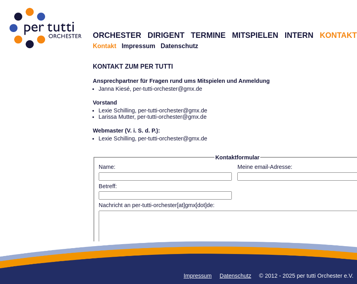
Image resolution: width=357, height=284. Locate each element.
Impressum (138, 46)
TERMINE (208, 35)
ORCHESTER (117, 35)
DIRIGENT (166, 35)
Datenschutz (179, 46)
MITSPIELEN (255, 35)
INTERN (299, 35)
